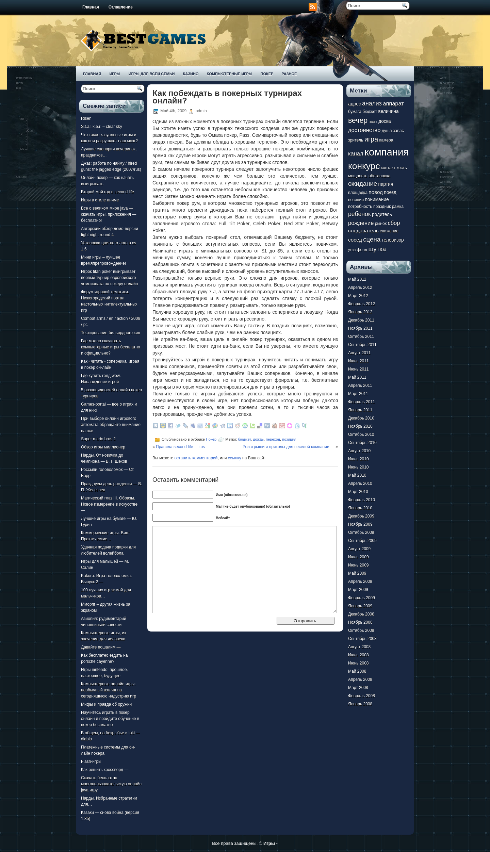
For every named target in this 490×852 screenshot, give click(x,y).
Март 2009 (358, 589)
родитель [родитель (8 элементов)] (382, 214)
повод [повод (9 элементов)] (376, 192)
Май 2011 (357, 377)
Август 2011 (359, 352)
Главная (90, 7)
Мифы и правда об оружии (106, 704)
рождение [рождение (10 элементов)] (361, 223)
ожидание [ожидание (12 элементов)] (362, 183)
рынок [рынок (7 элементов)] (381, 223)
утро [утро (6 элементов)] (352, 250)
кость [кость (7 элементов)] (401, 167)
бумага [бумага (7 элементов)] (354, 111)
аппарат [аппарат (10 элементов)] (393, 103)
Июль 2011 (358, 361)
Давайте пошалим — (101, 647)
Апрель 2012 (360, 287)
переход (273, 439)
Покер (267, 74)
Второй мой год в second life (107, 192)
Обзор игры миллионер (103, 447)
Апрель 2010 (360, 483)
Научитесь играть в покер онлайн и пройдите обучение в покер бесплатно (110, 718)
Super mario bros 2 (98, 439)
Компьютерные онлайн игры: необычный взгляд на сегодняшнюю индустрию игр (108, 690)
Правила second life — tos (180, 446)
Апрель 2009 (360, 581)
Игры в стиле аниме (100, 200)
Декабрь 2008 (361, 614)
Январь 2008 (360, 704)
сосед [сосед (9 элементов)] (355, 240)
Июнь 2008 (358, 663)
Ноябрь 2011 (360, 328)
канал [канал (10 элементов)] (355, 153)
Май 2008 (357, 671)
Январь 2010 (360, 508)
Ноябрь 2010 (360, 426)
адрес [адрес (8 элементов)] (354, 103)
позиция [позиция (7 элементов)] (356, 199)
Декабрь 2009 (361, 516)
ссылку (234, 458)
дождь (258, 439)
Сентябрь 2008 (362, 638)
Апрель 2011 (360, 385)
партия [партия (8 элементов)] (385, 184)
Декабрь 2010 (361, 418)
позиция (289, 439)
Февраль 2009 (361, 597)
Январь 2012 (360, 312)
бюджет (244, 439)
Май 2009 (357, 573)
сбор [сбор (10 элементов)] (394, 223)
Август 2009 (359, 548)
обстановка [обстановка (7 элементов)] (379, 176)
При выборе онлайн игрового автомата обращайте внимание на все (111, 424)
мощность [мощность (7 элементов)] (358, 176)
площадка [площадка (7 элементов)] (358, 192)
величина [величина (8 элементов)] (388, 111)
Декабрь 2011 (361, 320)
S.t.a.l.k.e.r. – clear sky (101, 126)
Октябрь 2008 (361, 630)
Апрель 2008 (360, 679)
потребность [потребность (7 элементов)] (360, 206)
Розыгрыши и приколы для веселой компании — (288, 446)
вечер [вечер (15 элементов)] (358, 120)
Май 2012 (357, 279)
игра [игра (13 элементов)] (371, 139)
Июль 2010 (358, 459)
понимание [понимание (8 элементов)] (377, 199)
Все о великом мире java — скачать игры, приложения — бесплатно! (108, 214)
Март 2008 (358, 687)
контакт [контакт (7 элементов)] (388, 167)
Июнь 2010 (358, 467)
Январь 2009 (360, 606)
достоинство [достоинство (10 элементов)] (364, 130)
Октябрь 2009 (361, 532)
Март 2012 (358, 295)
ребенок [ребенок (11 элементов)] (359, 214)
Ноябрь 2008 (360, 622)
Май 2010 (357, 475)
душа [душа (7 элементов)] (387, 130)
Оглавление (121, 7)
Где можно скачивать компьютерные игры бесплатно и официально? (110, 347)
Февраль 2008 (361, 695)
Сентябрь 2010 (362, 442)
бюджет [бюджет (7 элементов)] (369, 111)
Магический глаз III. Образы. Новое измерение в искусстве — (109, 504)
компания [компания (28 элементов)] (386, 152)
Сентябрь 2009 (362, 540)
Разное (289, 74)
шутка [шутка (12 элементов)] (377, 248)
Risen (86, 118)
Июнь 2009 (358, 565)
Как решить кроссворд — (104, 769)
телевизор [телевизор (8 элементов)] (392, 240)
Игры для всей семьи (152, 74)
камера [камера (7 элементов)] (386, 140)
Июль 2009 (358, 557)
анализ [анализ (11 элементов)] (372, 103)
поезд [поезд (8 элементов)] (390, 192)
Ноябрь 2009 (360, 524)
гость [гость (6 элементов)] (373, 121)
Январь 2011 (360, 410)
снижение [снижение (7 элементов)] (389, 231)
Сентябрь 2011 (362, 344)
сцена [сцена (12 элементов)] (371, 239)
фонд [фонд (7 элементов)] (362, 249)
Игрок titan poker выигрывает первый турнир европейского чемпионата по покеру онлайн (109, 277)
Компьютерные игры (229, 74)
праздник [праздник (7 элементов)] (382, 206)
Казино (190, 74)
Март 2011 (358, 393)
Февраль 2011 (361, 401)
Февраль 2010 (361, 499)
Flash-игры (91, 761)
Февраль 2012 (361, 303)
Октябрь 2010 (361, 434)
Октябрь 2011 (361, 336)
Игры (114, 74)
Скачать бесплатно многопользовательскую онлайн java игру (111, 783)
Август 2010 (359, 450)
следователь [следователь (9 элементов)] (363, 230)
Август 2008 (359, 646)
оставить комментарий (195, 458)
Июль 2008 (358, 655)
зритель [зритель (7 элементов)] (355, 140)
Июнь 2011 (358, 369)
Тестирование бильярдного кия (110, 332)
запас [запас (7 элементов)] (398, 130)
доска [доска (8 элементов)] (384, 121)
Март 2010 (358, 491)
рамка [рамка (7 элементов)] (398, 206)
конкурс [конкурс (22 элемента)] (364, 166)
